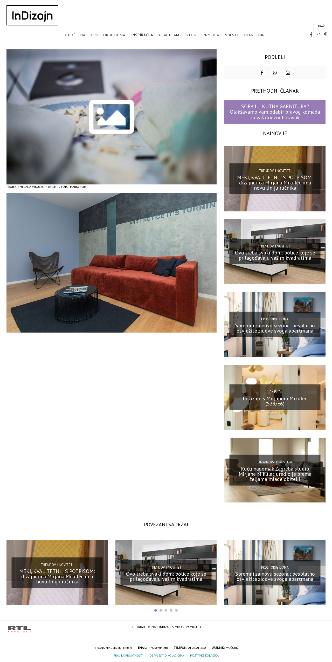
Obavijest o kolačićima (166, 655)
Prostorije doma (108, 35)
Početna (76, 35)
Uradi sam (169, 35)
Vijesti (231, 35)
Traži (321, 26)
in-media (210, 35)
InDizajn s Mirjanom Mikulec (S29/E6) (275, 400)
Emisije (275, 391)
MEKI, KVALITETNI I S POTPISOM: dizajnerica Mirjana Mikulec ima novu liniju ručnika (275, 182)
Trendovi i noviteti (275, 170)
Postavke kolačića (204, 655)
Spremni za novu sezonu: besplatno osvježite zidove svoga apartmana (275, 328)
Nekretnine (255, 35)
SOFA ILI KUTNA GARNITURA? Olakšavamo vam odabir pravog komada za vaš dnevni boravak (275, 112)
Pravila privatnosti (128, 655)
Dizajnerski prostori (275, 462)
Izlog (190, 35)
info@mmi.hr (158, 647)
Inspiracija (142, 35)
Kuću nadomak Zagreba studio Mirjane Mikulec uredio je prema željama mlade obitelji (275, 473)
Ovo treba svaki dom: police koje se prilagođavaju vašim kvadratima (275, 255)
